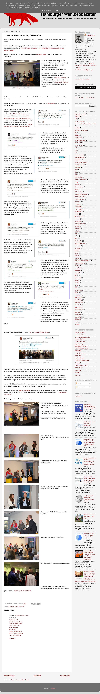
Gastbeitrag (78, 177)
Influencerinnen (79, 199)
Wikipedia (78, 319)
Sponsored (78, 278)
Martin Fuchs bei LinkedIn (82, 79)
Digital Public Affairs (80, 162)
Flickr (76, 172)
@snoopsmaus (20, 87)
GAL (76, 174)
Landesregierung (80, 223)
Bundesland (78, 138)
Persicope (77, 248)
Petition (77, 251)
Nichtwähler (78, 241)
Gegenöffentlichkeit (80, 179)
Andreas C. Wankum (61, 82)
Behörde (77, 128)
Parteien (21, 606)
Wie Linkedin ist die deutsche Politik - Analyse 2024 (89, 535)
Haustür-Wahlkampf (81, 194)
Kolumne (77, 219)
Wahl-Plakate (79, 302)
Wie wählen (78, 317)
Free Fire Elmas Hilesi (15, 623)
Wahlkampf (78, 307)
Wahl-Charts (78, 297)
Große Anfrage (79, 187)
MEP (76, 238)
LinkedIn (77, 231)
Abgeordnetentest (80, 114)
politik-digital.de (79, 358)
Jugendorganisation (80, 209)
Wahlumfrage (79, 310)
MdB (76, 233)
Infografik (77, 201)
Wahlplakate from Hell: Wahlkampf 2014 (89, 516)
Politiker (77, 258)
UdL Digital (78, 370)
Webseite (77, 312)
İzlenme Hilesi (13, 627)
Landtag (77, 226)
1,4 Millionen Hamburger (18, 114)
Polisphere (78, 355)
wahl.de (77, 372)
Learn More (47, 11)
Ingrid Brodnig (79, 344)
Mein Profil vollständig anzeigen (84, 70)
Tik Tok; (77, 283)
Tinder (76, 285)
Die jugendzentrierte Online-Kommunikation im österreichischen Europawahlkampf (90, 461)
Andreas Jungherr (80, 332)
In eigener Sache (13, 606)
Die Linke (77, 160)
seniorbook (78, 268)
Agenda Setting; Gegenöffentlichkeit (85, 124)
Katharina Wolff (41, 54)
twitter (77, 292)
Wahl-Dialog (78, 300)
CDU (76, 147)
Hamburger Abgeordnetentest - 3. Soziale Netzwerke (90, 406)
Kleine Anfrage (79, 216)
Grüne (76, 189)
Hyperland (78, 350)
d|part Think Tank (80, 341)
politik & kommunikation (82, 360)
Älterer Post (65, 676)
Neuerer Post (9, 676)
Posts (78, 383)
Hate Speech (78, 192)
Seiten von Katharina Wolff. (22, 591)
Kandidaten (78, 211)
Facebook (77, 167)
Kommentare (80, 387)
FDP (76, 169)
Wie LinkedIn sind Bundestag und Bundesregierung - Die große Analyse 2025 (89, 442)
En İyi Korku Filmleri (15, 635)
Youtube (77, 324)
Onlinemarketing (80, 243)
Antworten (12, 638)
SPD (76, 275)
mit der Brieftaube (24, 390)
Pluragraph (78, 363)
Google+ (77, 184)
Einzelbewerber (79, 165)
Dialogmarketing (79, 157)
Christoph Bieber (79, 335)
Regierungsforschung (81, 365)
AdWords (77, 116)
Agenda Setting (79, 121)
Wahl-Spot (78, 305)
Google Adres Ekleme (15, 631)
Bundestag (78, 142)
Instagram (78, 204)
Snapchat (77, 270)
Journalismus (79, 206)
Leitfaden (77, 228)
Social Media (78, 273)
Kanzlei (77, 214)
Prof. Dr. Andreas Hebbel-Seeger (38, 332)
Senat (76, 265)
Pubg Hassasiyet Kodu (15, 622)
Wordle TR (12, 629)
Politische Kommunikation (82, 260)
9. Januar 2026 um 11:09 (22, 615)
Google (77, 182)
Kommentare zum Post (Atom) (20, 680)
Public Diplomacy (80, 263)
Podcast (77, 255)
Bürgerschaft (78, 145)
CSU (76, 150)
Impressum (78, 396)
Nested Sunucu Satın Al (16, 633)
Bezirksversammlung (81, 130)
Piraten (77, 253)
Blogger (77, 135)
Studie (76, 280)
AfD (76, 119)
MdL (76, 236)
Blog (76, 133)
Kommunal (78, 221)
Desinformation (79, 155)
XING (78, 67)
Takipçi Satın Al (13, 620)
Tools (76, 287)
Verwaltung (78, 295)
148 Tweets (51, 103)
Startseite (37, 676)
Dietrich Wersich (60, 78)
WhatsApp (78, 314)
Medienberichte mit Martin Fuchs (85, 98)
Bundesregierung (80, 140)
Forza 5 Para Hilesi (14, 625)
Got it (56, 11)
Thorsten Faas (79, 367)
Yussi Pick (77, 375)
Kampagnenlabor (80, 353)
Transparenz (78, 290)
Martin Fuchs (91, 35)
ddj (76, 152)
